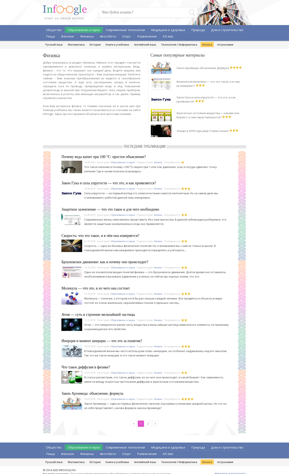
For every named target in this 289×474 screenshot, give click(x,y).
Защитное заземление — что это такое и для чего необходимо (110, 209)
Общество (54, 30)
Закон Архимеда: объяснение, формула (202, 68)
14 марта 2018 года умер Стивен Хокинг (202, 131)
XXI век (168, 36)
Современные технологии (125, 30)
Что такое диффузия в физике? (86, 367)
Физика (207, 44)
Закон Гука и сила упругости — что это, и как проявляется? (109, 183)
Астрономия (225, 44)
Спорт (126, 36)
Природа (198, 30)
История (95, 44)
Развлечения (147, 36)
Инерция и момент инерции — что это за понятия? (102, 341)
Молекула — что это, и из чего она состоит (96, 288)
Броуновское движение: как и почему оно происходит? (105, 262)
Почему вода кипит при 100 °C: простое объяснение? (104, 157)
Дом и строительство (227, 30)
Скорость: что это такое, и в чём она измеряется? (100, 236)
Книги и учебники (117, 44)
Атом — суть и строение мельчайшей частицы (98, 314)
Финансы (87, 36)
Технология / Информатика (179, 44)
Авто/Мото (108, 36)
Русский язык (54, 44)
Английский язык (145, 44)
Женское (67, 36)
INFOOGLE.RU (67, 470)
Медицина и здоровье (168, 30)
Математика (76, 44)
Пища (50, 36)
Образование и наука (84, 30)
